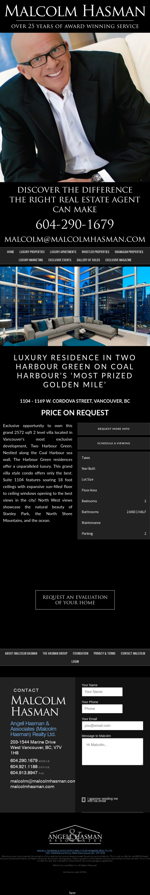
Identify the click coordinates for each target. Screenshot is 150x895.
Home (10, 251)
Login (75, 661)
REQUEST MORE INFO (114, 428)
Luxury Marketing (31, 259)
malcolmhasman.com (32, 786)
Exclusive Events (59, 259)
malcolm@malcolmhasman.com (43, 781)
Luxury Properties (32, 251)
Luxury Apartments (63, 251)
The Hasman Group (55, 653)
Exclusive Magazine (118, 259)
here (72, 893)
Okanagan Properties (129, 251)
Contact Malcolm (133, 653)
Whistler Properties (95, 251)
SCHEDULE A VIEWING (113, 443)
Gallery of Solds (88, 259)
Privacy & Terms (104, 653)
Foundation (80, 653)
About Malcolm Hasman (21, 653)
